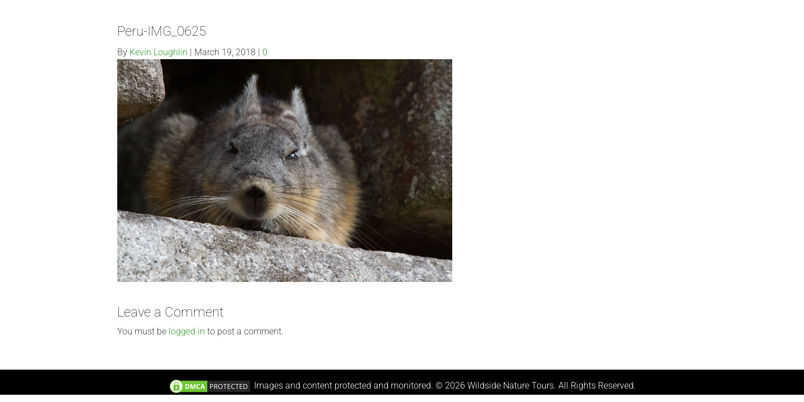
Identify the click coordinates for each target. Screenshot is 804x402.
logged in (187, 331)
